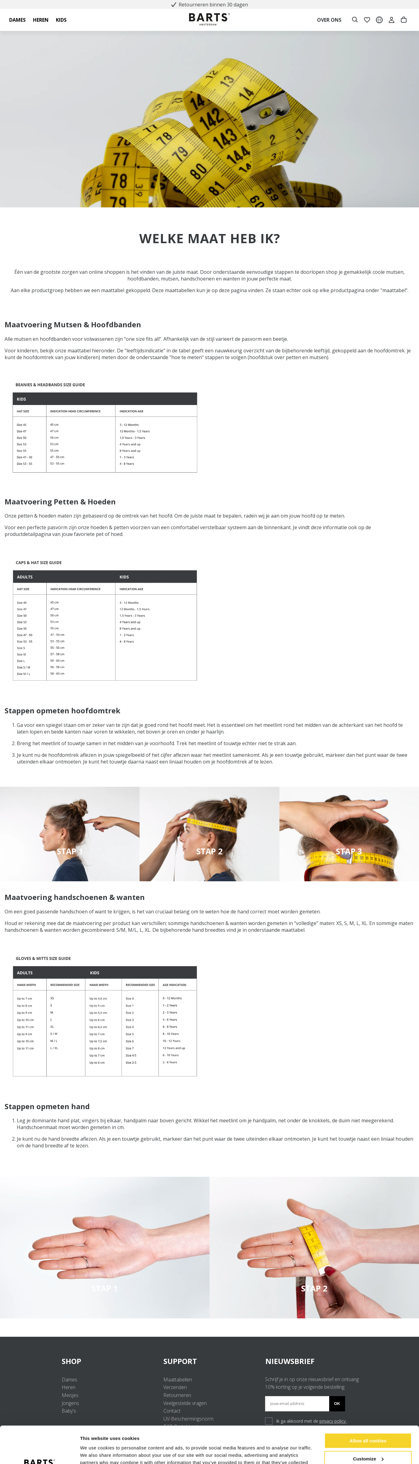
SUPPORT (209, 1361)
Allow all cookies (368, 1406)
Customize (368, 1423)
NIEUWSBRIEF (290, 1361)
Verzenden (175, 1387)
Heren (68, 1387)
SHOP (108, 1361)
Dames (69, 1379)
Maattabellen (177, 1379)
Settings (89, 1452)
